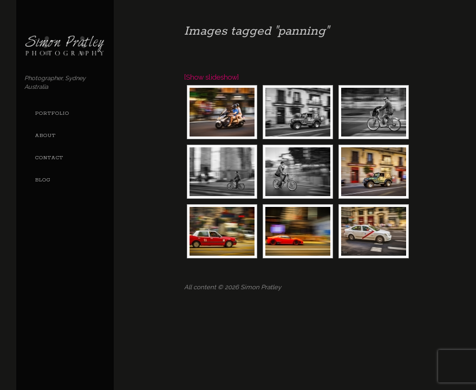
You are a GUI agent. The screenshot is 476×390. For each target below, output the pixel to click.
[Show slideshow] (211, 77)
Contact (49, 158)
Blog (42, 180)
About (45, 136)
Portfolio (52, 113)
